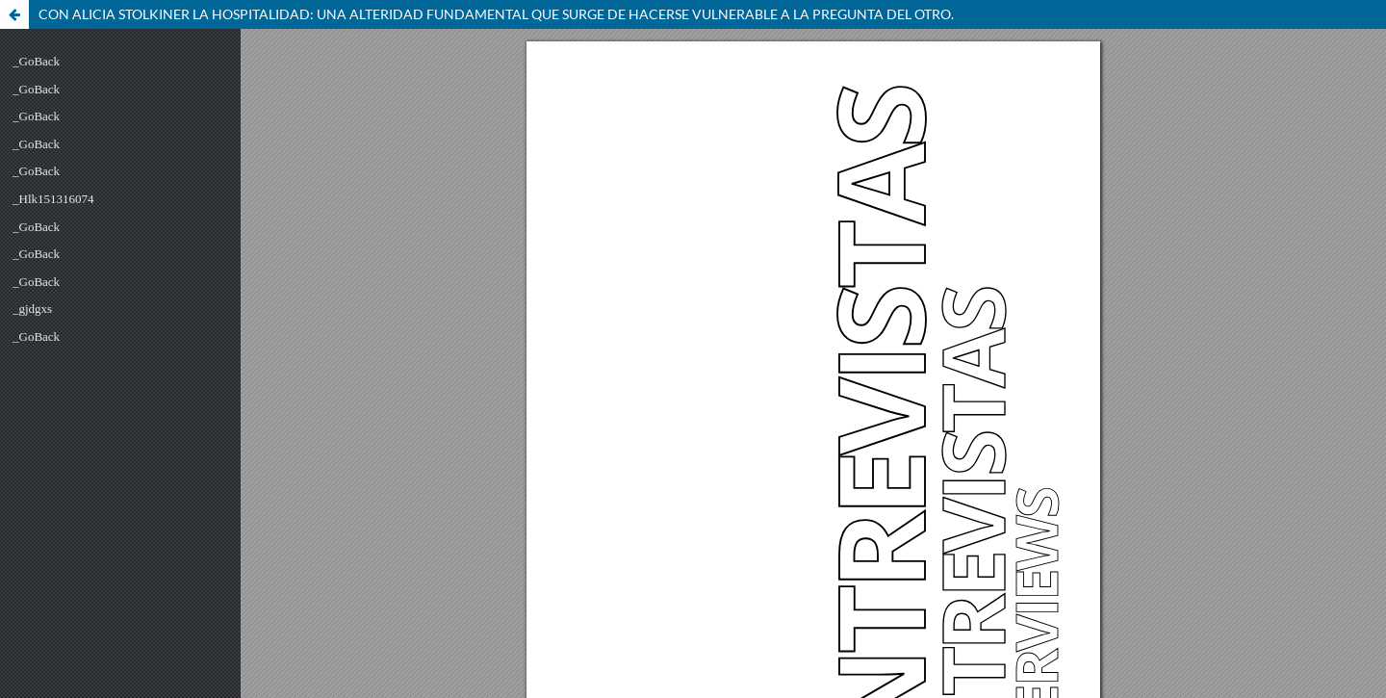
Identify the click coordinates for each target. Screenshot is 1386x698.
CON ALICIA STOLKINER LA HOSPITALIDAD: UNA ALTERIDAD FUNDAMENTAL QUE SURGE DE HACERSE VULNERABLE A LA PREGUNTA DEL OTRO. (496, 14)
